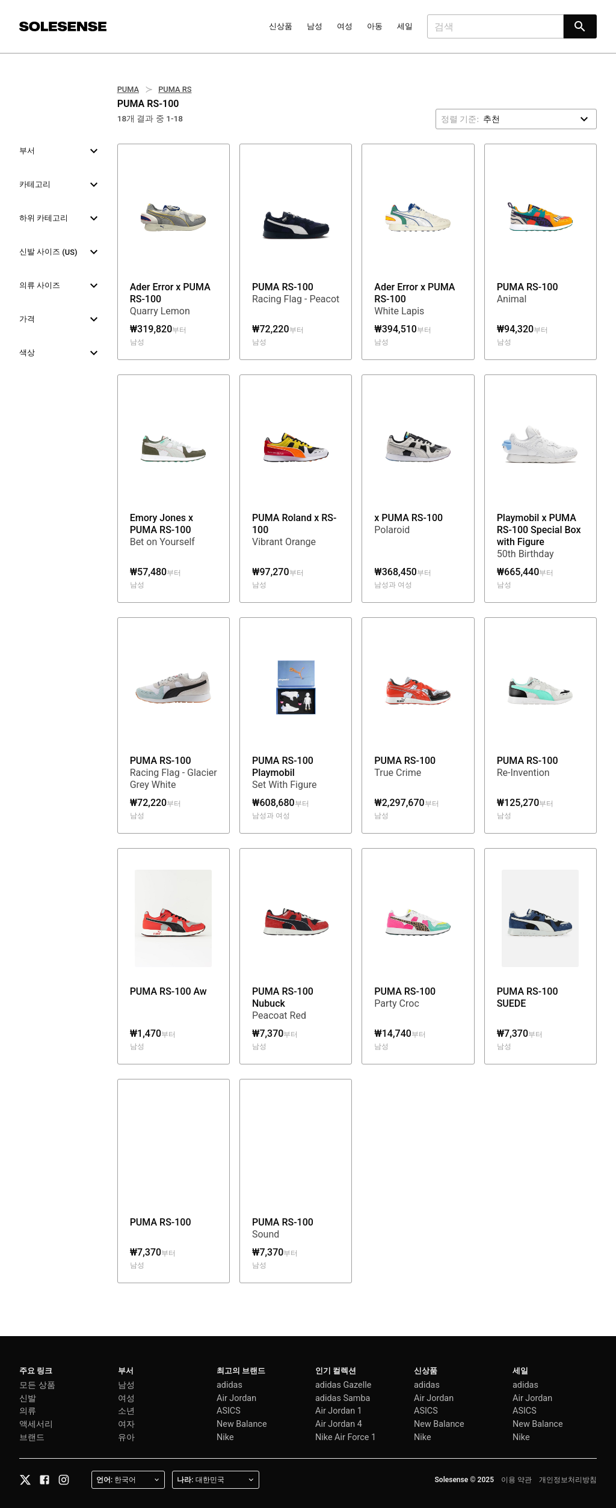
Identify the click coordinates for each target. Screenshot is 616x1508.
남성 (314, 26)
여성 (345, 26)
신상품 (280, 26)
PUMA (128, 89)
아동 (375, 26)
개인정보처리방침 (568, 1480)
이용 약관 (516, 1480)
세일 (405, 26)
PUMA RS (174, 89)
